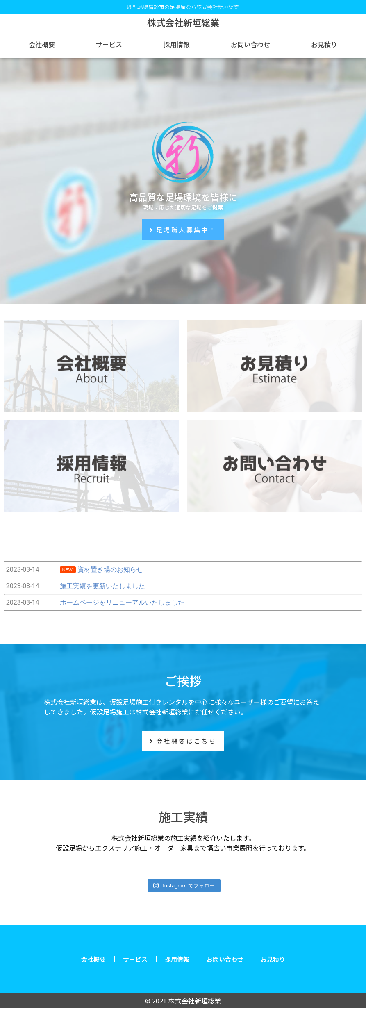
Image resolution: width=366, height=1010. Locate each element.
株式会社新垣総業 (183, 22)
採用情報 (177, 44)
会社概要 (42, 44)
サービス (109, 44)
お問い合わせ (250, 44)
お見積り (324, 44)
